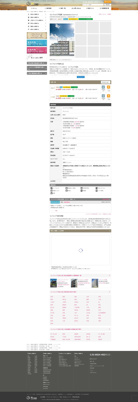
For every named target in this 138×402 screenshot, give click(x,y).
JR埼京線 (45, 378)
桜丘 (99, 305)
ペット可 (76, 357)
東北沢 (52, 337)
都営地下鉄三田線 (46, 371)
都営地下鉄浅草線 (46, 373)
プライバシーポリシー (52, 397)
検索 (107, 4)
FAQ (61, 397)
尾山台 (64, 299)
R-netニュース (67, 397)
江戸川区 (29, 373)
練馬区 (36, 372)
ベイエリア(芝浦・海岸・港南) (65, 365)
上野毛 (64, 302)
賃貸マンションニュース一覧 (97, 366)
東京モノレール (46, 384)
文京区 (36, 362)
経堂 (52, 305)
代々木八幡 (101, 334)
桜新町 (64, 307)
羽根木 (64, 318)
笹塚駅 (103, 283)
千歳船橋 (53, 339)
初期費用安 (76, 365)
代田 (63, 313)
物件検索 (48, 8)
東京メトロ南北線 (46, 359)
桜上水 (52, 307)
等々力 (76, 315)
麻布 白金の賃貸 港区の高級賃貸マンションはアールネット (58, 399)
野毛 (99, 315)
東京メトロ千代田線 (47, 364)
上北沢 (52, 302)
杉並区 (29, 370)
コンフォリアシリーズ (61, 77)
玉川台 (88, 313)
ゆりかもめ (45, 388)
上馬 (99, 299)
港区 (28, 356)
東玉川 (76, 318)
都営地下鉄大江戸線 (47, 369)
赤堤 (52, 296)
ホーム (34, 8)
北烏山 (76, 302)
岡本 (99, 296)
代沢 (99, 310)
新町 (99, 307)
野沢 (52, 318)
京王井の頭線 (41, 346)
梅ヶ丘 (88, 337)
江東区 (36, 359)
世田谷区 (41, 11)
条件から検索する (79, 353)
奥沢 (52, 299)
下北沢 (64, 337)
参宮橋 (88, 334)
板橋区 (29, 369)
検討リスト (90, 8)
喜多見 (88, 339)
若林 (52, 323)
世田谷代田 (77, 337)
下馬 (87, 307)
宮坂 (87, 321)
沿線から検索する (34, 344)
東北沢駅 (76, 121)
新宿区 (29, 357)
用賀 (99, 321)
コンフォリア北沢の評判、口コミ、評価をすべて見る (98, 214)
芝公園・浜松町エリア (63, 364)
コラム (91, 370)
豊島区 (36, 364)
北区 (35, 367)
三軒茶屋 (76, 307)
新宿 (63, 334)
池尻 (63, 296)
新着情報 (92, 368)
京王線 (100, 283)
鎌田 (87, 299)
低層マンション (77, 362)
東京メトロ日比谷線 (47, 360)
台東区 (29, 360)
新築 (75, 356)
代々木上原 (54, 334)
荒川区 (36, 369)
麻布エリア (61, 356)
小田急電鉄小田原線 (62, 284)
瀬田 (63, 310)
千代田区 (29, 362)
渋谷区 (36, 357)
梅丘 (75, 296)
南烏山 (76, 321)
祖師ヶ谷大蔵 (66, 339)
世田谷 (76, 310)
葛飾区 (29, 372)
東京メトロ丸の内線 (47, 357)
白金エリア (61, 357)
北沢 (45, 11)
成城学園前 (77, 339)
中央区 (36, 356)
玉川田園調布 (102, 313)
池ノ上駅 (73, 124)
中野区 (29, 367)
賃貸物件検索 (93, 363)
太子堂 (52, 313)
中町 (87, 315)
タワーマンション (77, 360)
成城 (52, 310)
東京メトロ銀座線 (46, 362)
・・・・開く (54, 210)
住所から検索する (34, 11)
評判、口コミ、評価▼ (105, 14)
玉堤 (52, 315)
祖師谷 (88, 310)
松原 (52, 321)
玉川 (75, 313)
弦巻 (63, 315)
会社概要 (42, 397)
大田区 (36, 365)
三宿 (63, 321)
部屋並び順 (105, 82)
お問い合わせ (76, 8)
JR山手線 (45, 377)
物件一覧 (62, 8)
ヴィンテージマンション (79, 364)
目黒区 (29, 364)
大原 (87, 296)
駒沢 (75, 305)
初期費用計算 (104, 8)
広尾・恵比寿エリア (63, 359)
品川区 (29, 359)
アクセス (107, 1)
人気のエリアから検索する (65, 353)
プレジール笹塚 (103, 279)
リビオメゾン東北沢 (83, 279)
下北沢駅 (76, 125)
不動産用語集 (75, 397)
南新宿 (76, 334)
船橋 (99, 318)
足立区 (36, 370)
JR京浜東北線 (45, 380)
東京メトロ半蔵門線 (47, 365)
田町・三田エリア (62, 360)
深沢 (87, 318)
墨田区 (36, 360)
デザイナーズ (77, 359)
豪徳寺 (64, 305)
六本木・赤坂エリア (63, 362)
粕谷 (75, 299)
